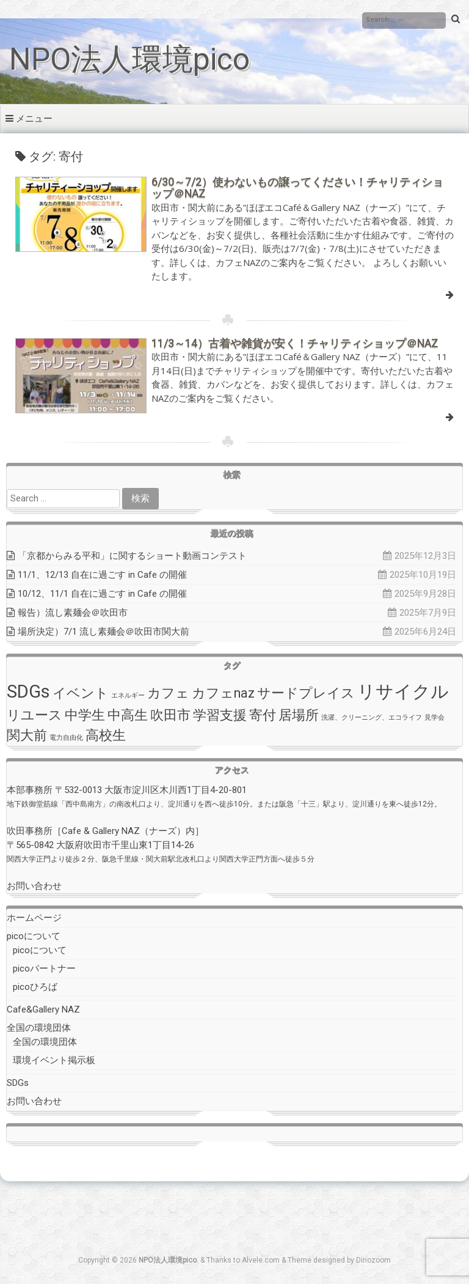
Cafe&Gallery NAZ (43, 1009)
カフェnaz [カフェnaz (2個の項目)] (223, 693)
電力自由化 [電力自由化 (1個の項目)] (66, 738)
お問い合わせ (34, 885)
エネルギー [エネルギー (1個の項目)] (128, 695)
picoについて (33, 936)
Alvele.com (261, 1260)
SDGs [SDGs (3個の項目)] (28, 691)
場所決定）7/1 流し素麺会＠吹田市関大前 (103, 631)
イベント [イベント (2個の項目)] (81, 693)
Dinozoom (373, 1260)
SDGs (18, 1082)
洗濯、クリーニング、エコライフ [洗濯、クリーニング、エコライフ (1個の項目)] (371, 717)
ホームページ (34, 917)
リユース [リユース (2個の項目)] (34, 715)
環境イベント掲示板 (54, 1060)
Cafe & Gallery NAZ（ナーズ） (124, 830)
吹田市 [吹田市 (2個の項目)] (170, 715)
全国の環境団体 (39, 1027)
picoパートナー (44, 968)
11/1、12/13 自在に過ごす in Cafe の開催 (102, 574)
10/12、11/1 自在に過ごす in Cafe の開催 (102, 593)
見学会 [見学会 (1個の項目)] (434, 717)
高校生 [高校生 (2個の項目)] (105, 735)
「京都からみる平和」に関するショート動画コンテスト (132, 555)
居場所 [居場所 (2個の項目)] (298, 715)
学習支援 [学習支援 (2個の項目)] (220, 715)
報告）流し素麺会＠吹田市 (73, 612)
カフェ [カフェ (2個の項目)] (168, 693)
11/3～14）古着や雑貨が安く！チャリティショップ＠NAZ (294, 344)
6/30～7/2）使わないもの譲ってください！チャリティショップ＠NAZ (297, 188)
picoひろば (35, 986)
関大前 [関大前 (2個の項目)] (27, 735)
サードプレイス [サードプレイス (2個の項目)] (306, 693)
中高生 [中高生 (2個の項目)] (127, 715)
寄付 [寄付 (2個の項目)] (262, 715)
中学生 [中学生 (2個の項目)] (85, 715)
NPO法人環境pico (129, 59)
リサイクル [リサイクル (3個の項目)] (403, 691)
